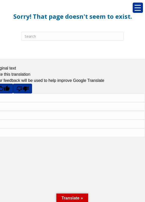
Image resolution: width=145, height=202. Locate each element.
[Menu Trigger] (138, 8)
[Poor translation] (22, 88)
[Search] (72, 36)
